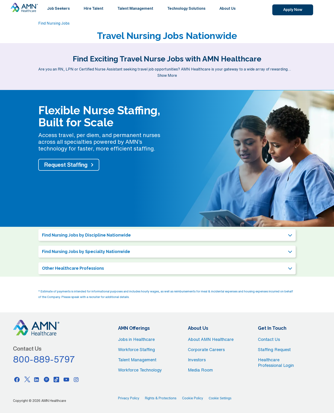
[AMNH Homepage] (24, 7)
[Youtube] (66, 379)
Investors (197, 360)
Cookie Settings (220, 398)
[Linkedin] (37, 379)
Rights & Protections (161, 398)
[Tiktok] (56, 379)
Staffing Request (274, 349)
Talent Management (135, 8)
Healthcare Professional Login (276, 362)
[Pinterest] (47, 379)
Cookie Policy (192, 398)
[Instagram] (76, 379)
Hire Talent (93, 8)
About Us (227, 8)
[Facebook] (17, 379)
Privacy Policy (128, 398)
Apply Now (292, 9)
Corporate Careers (206, 349)
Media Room (200, 370)
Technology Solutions (186, 8)
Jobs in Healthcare (136, 339)
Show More (167, 75)
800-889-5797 (44, 359)
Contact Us (269, 339)
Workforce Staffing (136, 349)
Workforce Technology (140, 370)
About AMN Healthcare (211, 339)
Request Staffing (65, 164)
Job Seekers (58, 8)
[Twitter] (27, 379)
